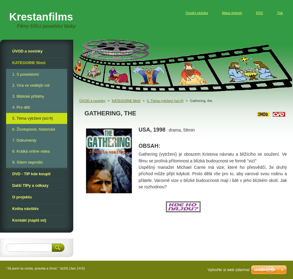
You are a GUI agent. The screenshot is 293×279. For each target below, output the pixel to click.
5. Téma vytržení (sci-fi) (165, 101)
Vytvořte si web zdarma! (229, 269)
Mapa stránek (232, 13)
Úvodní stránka (197, 13)
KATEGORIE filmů (126, 101)
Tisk (280, 13)
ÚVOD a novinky (92, 101)
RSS (259, 13)
